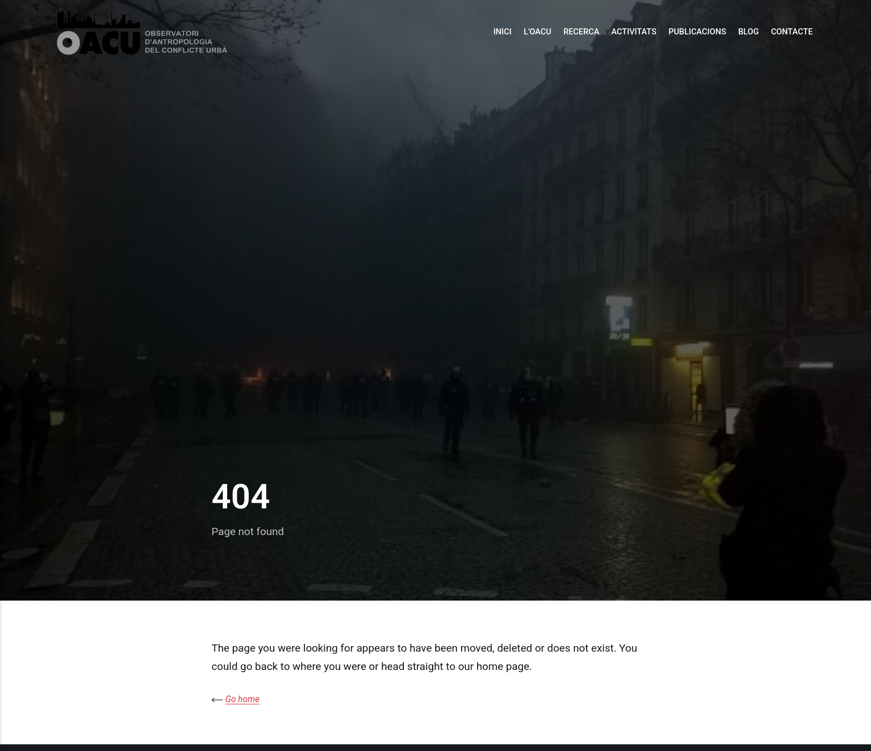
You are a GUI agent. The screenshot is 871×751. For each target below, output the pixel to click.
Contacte (792, 32)
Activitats (634, 32)
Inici (502, 32)
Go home (243, 699)
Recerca (581, 32)
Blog (748, 32)
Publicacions (697, 32)
